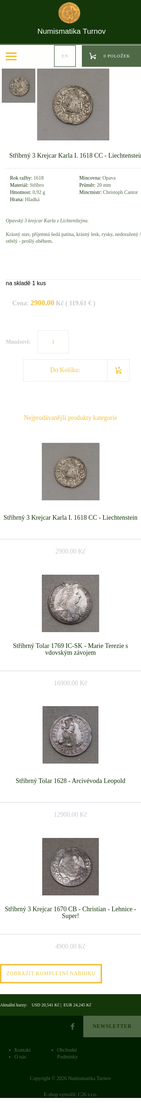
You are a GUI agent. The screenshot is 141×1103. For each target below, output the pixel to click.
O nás (20, 1057)
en (65, 56)
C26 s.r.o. (87, 1094)
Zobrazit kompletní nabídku (51, 973)
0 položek (116, 56)
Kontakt (22, 1050)
